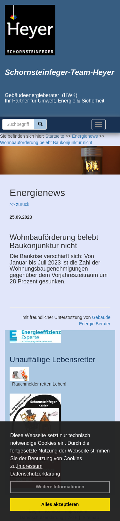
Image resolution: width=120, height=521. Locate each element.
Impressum (29, 466)
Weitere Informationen (60, 486)
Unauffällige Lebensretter (52, 359)
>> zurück (19, 204)
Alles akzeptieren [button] (60, 504)
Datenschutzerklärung (35, 473)
